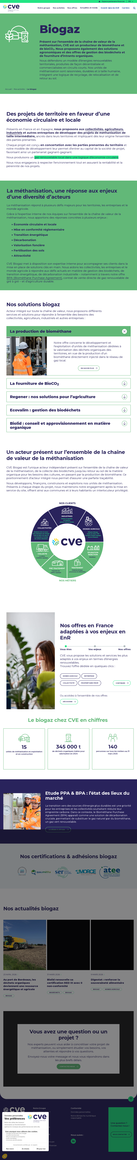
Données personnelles (80, 1112)
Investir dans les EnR (110, 8)
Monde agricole (70, 676)
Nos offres (72, 8)
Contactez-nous (67, 1066)
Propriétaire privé (89, 683)
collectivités (94, 129)
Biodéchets (54, 992)
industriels (14, 132)
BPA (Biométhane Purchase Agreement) (34, 277)
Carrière (125, 8)
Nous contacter (120, 1134)
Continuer (120, 683)
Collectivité (68, 683)
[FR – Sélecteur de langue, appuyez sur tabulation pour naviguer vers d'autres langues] (131, 1)
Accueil (8, 89)
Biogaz (9, 996)
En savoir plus (87, 368)
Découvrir (67, 701)
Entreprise (89, 676)
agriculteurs (114, 129)
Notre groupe (44, 8)
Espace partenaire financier (112, 1)
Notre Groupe (39, 1108)
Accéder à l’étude (56, 830)
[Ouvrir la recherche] (134, 8)
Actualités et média (89, 8)
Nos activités (59, 8)
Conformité (76, 1108)
